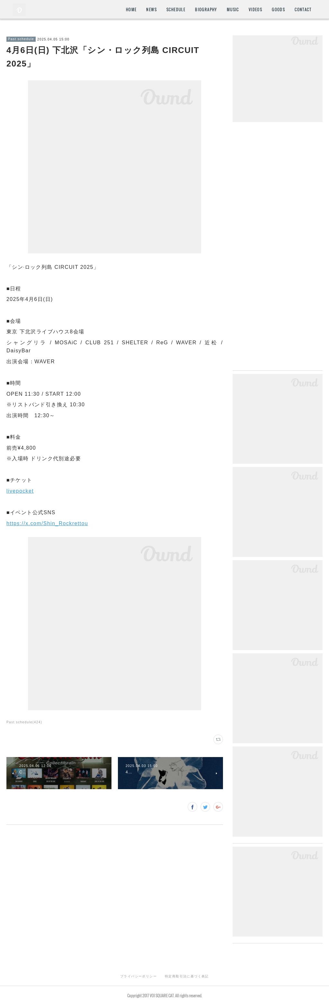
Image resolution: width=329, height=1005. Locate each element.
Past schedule (21, 39)
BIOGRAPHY (206, 9)
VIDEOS (255, 9)
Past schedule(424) (24, 722)
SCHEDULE (175, 9)
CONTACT (303, 9)
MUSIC (233, 9)
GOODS (278, 9)
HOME (131, 9)
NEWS (151, 9)
